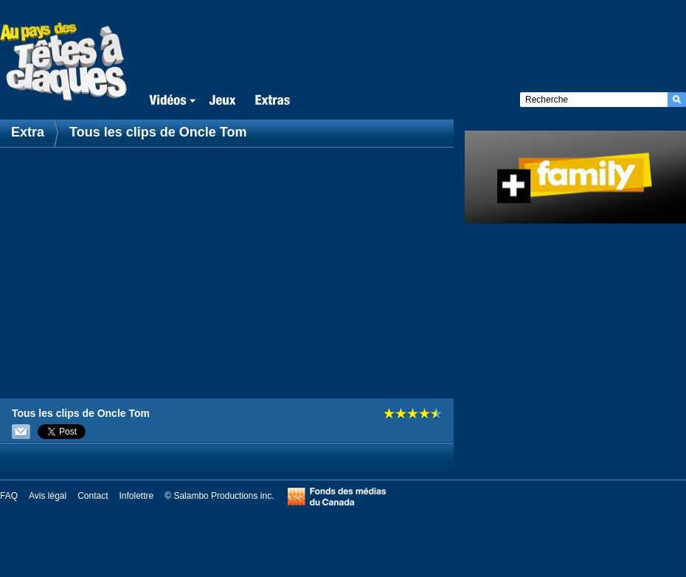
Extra (29, 132)
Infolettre (136, 496)
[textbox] (594, 99)
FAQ (9, 496)
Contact (92, 496)
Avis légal (47, 496)
